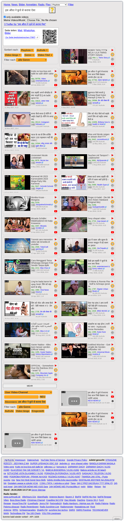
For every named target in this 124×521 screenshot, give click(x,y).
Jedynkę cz (64, 463)
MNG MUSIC (102, 311)
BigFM (78, 497)
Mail (20, 30)
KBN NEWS (36, 443)
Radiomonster (66, 507)
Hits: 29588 (92, 100)
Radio (41, 4)
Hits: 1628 (92, 311)
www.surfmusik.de (12, 497)
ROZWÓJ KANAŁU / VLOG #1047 (64, 476)
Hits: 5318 (35, 202)
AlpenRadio (42, 497)
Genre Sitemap (38, 490)
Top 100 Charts (33, 513)
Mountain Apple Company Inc (44, 374)
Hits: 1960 (35, 290)
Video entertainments (41, 80)
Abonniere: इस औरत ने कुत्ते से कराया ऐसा (25, 402)
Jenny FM (44, 503)
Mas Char (44, 268)
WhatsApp (29, 30)
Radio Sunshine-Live (49, 507)
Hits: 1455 (35, 352)
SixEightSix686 (98, 207)
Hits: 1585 (35, 331)
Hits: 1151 (35, 373)
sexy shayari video (79, 463)
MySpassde (101, 160)
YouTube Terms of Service (53, 460)
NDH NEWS (103, 80)
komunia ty (62, 467)
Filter (71, 4)
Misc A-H (43, 331)
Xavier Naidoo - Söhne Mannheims (44, 353)
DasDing (81, 500)
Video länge (13, 55)
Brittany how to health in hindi (101, 123)
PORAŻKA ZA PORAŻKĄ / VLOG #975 (62, 473)
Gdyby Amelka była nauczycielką (62, 480)
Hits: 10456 (92, 122)
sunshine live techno (58, 510)
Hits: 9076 (35, 160)
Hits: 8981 (92, 160)
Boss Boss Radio (18, 500)
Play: (48, 4)
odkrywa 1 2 (49, 467)
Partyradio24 (56, 503)
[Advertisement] (85, 36)
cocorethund (102, 139)
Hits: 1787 (92, 289)
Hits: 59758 (35, 79)
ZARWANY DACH (76, 467)
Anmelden (31, 4)
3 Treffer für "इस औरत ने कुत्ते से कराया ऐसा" (25, 24)
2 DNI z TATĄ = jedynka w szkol (54, 483)
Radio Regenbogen (30, 507)
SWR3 (72, 510)
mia (13, 480)
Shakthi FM (42, 510)
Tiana (73, 483)
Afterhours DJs (29, 497)
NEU (42, 397)
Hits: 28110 (35, 122)
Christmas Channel (36, 500)
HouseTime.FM (19, 503)
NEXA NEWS (93, 401)
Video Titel (45, 55)
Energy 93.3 (92, 500)
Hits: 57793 (92, 80)
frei (104, 486)
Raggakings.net (82, 507)
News (15, 4)
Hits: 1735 (35, 312)
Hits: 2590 (35, 247)
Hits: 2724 (92, 221)
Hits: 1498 (92, 332)
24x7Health (101, 248)
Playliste (27, 50)
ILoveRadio (33, 503)
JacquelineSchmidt (43, 205)
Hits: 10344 (35, 143)
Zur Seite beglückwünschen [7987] (20, 37)
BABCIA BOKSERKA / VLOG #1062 (62, 470)
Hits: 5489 (92, 185)
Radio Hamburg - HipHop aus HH (78, 503)
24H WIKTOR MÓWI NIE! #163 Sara (31, 486)
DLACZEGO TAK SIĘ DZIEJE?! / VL (27, 470)
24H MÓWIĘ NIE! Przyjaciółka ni (64, 486)
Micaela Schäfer (41, 227)
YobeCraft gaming (42, 248)
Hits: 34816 (35, 101)
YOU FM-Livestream (51, 513)
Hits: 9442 (92, 139)
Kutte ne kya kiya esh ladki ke (29, 467)
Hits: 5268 (92, 205)
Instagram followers (42, 123)
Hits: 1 (94, 58)
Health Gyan (102, 185)
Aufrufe (42, 50)
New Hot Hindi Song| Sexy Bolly (31, 480)
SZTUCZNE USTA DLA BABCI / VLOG (25, 473)
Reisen (97, 486)
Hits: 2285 (92, 248)
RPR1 (15, 510)
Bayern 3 (69, 497)
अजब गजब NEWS (42, 102)
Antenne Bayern (56, 497)
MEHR (30, 386)
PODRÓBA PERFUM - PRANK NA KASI (28, 476)
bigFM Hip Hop (89, 497)
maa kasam (101, 221)
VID (90, 58)
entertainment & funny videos (101, 267)
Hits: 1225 (92, 352)
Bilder (22, 4)
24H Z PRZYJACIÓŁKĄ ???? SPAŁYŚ (95, 483)
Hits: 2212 (35, 268)
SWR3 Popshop (83, 510)
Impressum (20, 460)
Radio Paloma (101, 503)
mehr (83, 486)
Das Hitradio (70, 500)
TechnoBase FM (17, 513)
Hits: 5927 (35, 186)
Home (7, 4)
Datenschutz (33, 460)
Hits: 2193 (92, 266)
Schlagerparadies (27, 510)
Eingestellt (38, 411)
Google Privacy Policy (77, 460)
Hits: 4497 (35, 226)
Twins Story (103, 58)
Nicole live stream (42, 161)
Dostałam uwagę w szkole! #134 (23, 483)
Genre (29, 55)
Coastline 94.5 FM (54, 500)
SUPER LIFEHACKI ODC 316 (44, 463)
